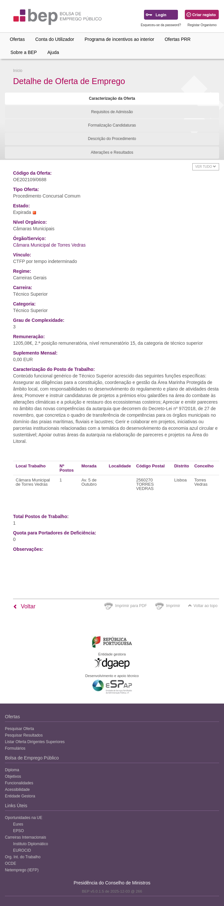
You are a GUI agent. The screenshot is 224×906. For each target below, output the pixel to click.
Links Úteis (16, 805)
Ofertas (17, 39)
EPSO (18, 830)
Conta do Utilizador (54, 39)
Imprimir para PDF (131, 605)
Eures (18, 824)
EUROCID (22, 850)
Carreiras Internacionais (25, 837)
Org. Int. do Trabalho (22, 857)
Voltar (24, 606)
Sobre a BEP (23, 52)
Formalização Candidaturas (112, 125)
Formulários (15, 748)
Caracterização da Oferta (112, 98)
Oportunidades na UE (23, 817)
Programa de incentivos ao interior (119, 39)
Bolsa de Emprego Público (32, 757)
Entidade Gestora (20, 796)
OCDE (10, 863)
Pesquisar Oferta (19, 728)
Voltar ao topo (202, 605)
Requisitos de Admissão (112, 112)
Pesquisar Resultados (24, 735)
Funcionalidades (19, 783)
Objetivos (13, 776)
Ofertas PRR (177, 39)
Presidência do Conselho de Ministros (111, 882)
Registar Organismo (201, 25)
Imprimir (173, 605)
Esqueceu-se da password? (161, 25)
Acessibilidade (17, 789)
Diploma (12, 770)
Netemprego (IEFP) (22, 870)
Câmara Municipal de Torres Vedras (49, 245)
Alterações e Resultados (112, 152)
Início (17, 70)
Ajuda (53, 52)
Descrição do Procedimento (112, 138)
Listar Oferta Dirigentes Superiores (35, 742)
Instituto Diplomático (30, 844)
